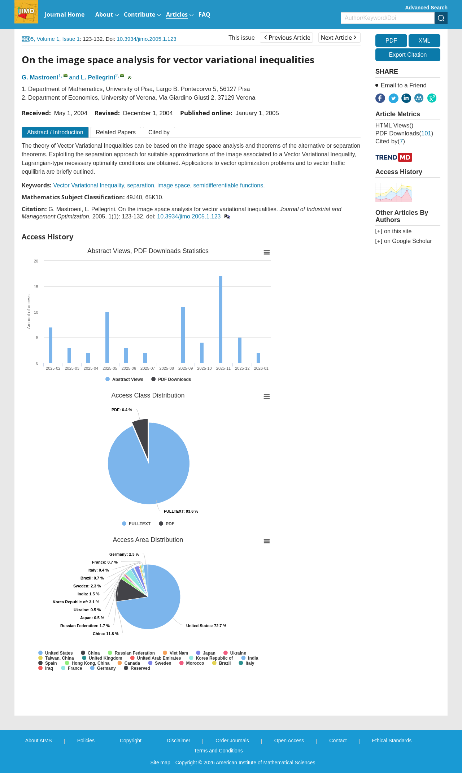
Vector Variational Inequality (88, 185)
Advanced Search (426, 7)
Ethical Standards (392, 740)
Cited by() (390, 141)
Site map (160, 762)
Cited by (159, 132)
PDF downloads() (404, 133)
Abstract (55, 132)
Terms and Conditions (218, 751)
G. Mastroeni (40, 77)
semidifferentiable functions (228, 185)
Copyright (130, 740)
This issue (241, 38)
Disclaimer (178, 740)
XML (424, 41)
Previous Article (287, 38)
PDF (391, 41)
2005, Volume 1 (40, 39)
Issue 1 (71, 39)
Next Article (338, 38)
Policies (86, 740)
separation (140, 185)
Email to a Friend (404, 85)
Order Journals (232, 740)
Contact (337, 740)
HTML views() (394, 125)
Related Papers (116, 132)
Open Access (289, 740)
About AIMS (38, 740)
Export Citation (408, 55)
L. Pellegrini (98, 77)
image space (173, 185)
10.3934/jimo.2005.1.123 (146, 39)
